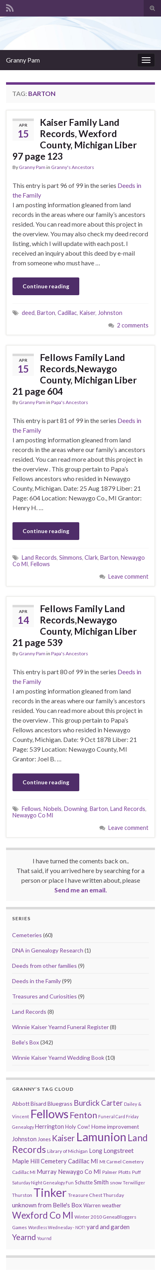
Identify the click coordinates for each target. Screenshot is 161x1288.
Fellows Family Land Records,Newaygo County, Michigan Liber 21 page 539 (74, 625)
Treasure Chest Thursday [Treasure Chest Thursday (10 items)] (96, 1195)
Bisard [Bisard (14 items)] (38, 1103)
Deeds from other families (44, 965)
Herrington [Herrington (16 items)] (49, 1126)
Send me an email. (80, 890)
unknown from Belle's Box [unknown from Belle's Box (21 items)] (47, 1205)
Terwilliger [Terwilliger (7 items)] (134, 1182)
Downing (75, 808)
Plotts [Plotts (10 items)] (124, 1172)
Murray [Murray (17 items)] (47, 1171)
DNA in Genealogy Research (47, 950)
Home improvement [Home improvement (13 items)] (115, 1126)
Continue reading (46, 286)
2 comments (133, 325)
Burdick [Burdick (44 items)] (87, 1102)
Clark (91, 557)
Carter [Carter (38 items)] (112, 1102)
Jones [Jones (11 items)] (44, 1139)
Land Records (39, 557)
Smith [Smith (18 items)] (101, 1182)
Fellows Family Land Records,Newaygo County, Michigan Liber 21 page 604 (74, 374)
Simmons (70, 557)
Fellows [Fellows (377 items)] (49, 1114)
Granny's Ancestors (72, 167)
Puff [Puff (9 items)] (136, 1172)
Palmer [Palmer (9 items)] (109, 1172)
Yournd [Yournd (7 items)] (44, 1238)
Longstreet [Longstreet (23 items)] (118, 1150)
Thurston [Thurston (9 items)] (22, 1195)
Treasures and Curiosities (44, 996)
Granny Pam (23, 60)
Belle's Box (25, 1042)
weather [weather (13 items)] (111, 1205)
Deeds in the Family (36, 980)
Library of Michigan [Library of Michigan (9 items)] (67, 1151)
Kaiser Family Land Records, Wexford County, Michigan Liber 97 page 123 (74, 139)
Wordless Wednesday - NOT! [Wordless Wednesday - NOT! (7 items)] (56, 1227)
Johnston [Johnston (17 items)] (24, 1139)
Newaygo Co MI (33, 815)
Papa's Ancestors (69, 402)
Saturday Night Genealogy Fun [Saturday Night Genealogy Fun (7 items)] (43, 1182)
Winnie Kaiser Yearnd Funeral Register (60, 1026)
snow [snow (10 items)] (116, 1183)
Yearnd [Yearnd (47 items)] (24, 1237)
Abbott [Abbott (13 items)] (20, 1103)
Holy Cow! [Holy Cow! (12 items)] (77, 1126)
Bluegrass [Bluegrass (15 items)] (59, 1103)
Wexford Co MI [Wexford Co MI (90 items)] (42, 1215)
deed (28, 312)
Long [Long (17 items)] (95, 1150)
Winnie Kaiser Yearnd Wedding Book (58, 1057)
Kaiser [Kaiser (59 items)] (63, 1138)
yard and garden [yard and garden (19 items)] (108, 1226)
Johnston (110, 312)
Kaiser (87, 312)
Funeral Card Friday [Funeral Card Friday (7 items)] (118, 1116)
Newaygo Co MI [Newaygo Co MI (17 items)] (79, 1171)
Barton (46, 312)
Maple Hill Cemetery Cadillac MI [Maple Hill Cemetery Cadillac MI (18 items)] (55, 1161)
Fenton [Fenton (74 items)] (83, 1115)
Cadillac (67, 312)
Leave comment (128, 576)
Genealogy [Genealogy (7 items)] (23, 1127)
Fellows (40, 564)
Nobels (52, 808)
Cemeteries (27, 935)
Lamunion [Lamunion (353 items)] (101, 1137)
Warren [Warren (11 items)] (92, 1206)
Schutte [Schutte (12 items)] (84, 1182)
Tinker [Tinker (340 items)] (50, 1192)
